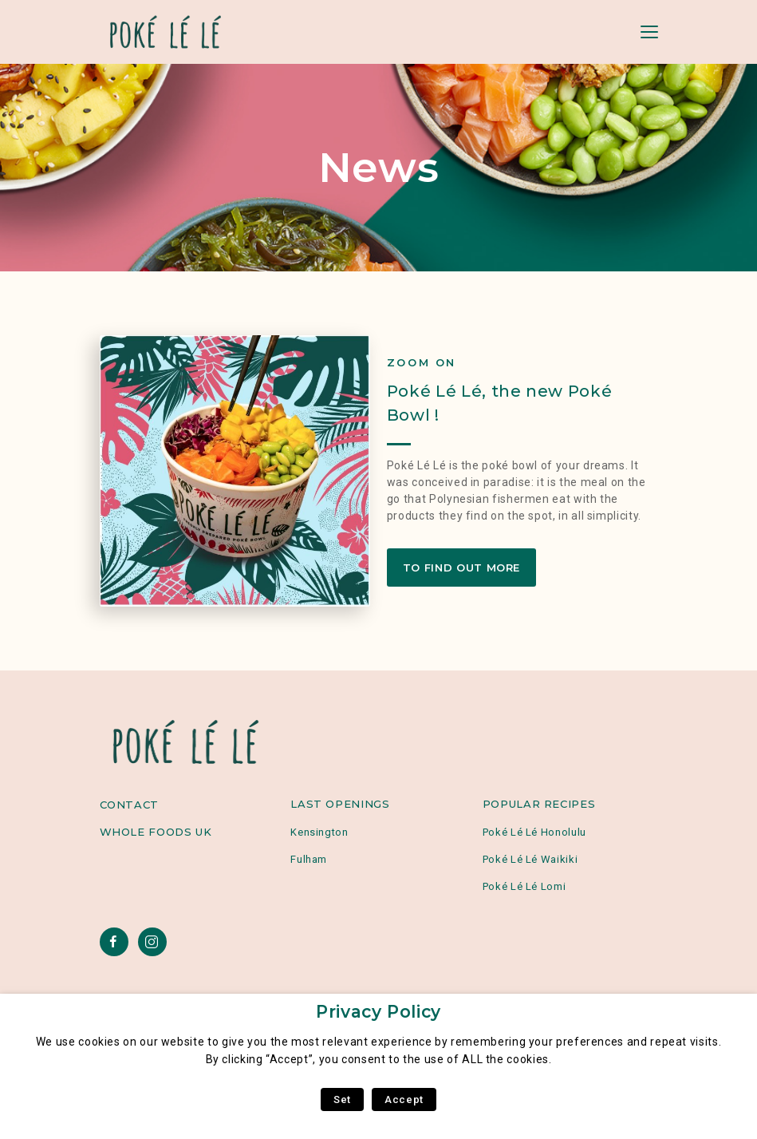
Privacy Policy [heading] (378, 1012)
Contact (129, 804)
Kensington (319, 832)
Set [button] (342, 1099)
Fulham (308, 859)
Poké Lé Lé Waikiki (530, 859)
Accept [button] (404, 1099)
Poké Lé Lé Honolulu (534, 832)
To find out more (461, 567)
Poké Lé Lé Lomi (524, 886)
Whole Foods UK (156, 831)
